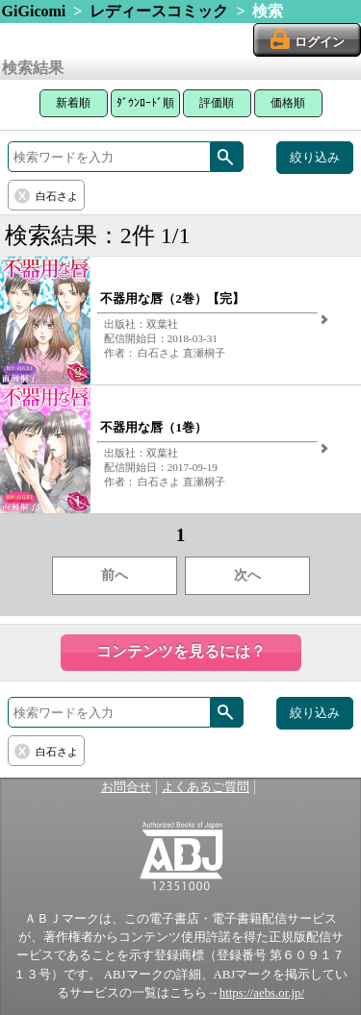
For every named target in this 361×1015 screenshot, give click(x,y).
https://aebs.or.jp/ (261, 993)
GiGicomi (34, 11)
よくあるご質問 (205, 787)
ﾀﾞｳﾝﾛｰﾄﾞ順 (145, 103)
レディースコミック (159, 11)
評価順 (216, 103)
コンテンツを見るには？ (181, 651)
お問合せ (126, 787)
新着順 (73, 103)
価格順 (288, 103)
